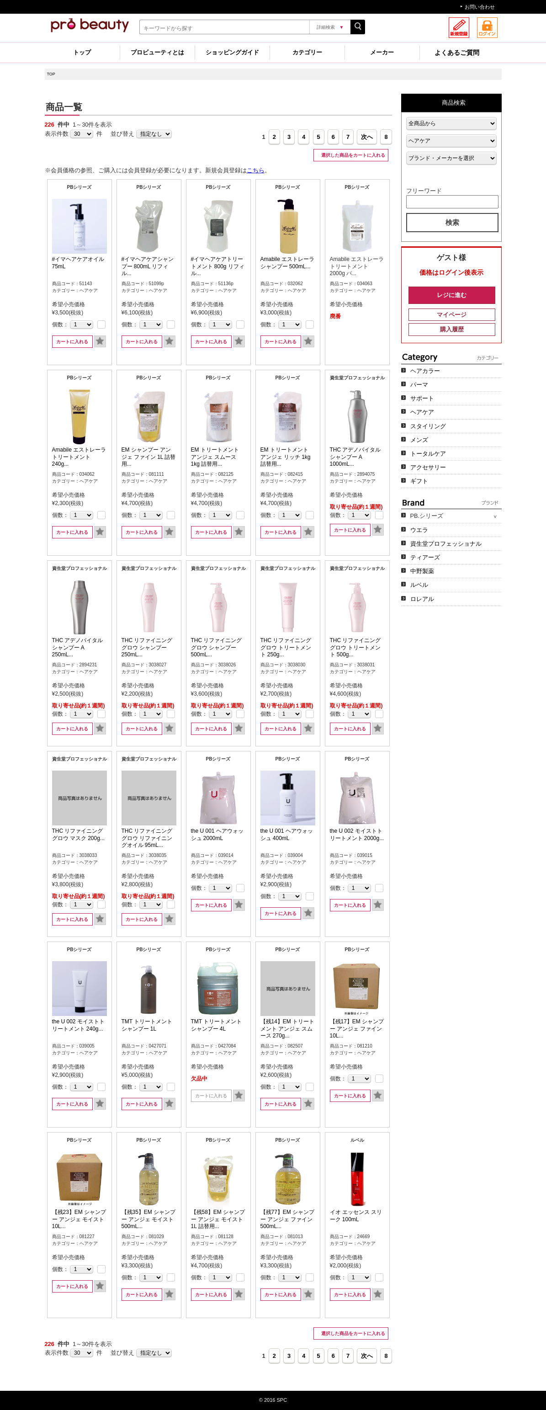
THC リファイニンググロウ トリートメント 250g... (286, 647)
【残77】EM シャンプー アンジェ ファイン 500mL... (287, 1219)
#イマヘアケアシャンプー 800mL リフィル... (148, 266)
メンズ (419, 439)
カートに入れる (72, 341)
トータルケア (428, 453)
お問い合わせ (480, 7)
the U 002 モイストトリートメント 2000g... (357, 834)
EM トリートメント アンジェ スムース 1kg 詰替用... (215, 457)
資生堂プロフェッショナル (446, 543)
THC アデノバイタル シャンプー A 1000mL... (355, 457)
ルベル (419, 584)
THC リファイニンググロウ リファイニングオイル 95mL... (147, 838)
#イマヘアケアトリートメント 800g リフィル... (217, 266)
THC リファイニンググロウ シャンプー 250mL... (147, 647)
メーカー (382, 52)
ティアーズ (425, 557)
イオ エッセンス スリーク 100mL (356, 1216)
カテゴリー (307, 52)
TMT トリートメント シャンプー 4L (216, 1025)
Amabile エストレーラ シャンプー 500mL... (287, 263)
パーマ (419, 384)
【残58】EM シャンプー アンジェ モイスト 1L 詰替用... (218, 1219)
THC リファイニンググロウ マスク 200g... (78, 834)
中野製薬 (422, 571)
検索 (452, 222)
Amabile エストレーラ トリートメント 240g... (79, 457)
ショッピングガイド (232, 52)
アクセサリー (428, 467)
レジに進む (451, 295)
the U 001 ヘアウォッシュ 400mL (286, 834)
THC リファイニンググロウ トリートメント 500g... (355, 647)
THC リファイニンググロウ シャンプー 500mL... (216, 647)
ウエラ (419, 530)
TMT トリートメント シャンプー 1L (147, 1025)
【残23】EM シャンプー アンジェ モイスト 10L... (79, 1219)
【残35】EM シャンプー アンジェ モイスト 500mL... (149, 1219)
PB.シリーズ (427, 515)
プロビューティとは (157, 52)
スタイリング (428, 426)
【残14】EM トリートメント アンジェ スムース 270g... (287, 1028)
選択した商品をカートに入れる (352, 155)
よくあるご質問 (457, 52)
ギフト (419, 481)
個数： (60, 324)
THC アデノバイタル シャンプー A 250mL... (77, 647)
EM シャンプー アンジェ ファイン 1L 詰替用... (149, 457)
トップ (82, 52)
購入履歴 (452, 329)
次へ (367, 136)
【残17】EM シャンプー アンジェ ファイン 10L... (357, 1028)
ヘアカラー (425, 370)
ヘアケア (422, 412)
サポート (422, 398)
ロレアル (422, 599)
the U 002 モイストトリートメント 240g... (78, 1025)
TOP (51, 74)
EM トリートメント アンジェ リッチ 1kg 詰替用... (285, 457)
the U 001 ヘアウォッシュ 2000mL (217, 834)
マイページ (451, 314)
